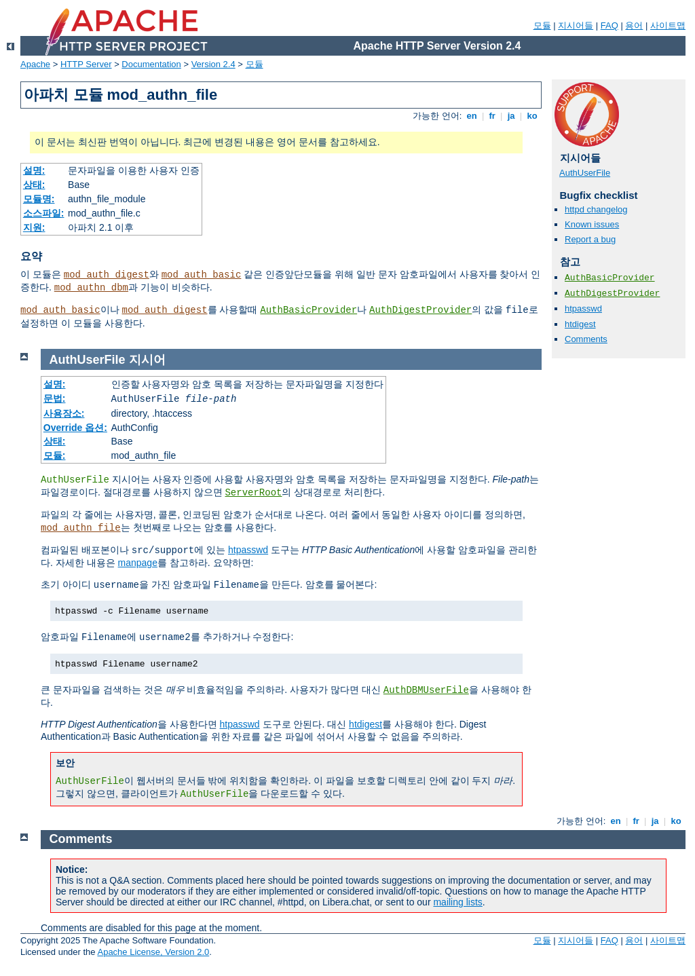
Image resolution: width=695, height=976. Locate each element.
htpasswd (583, 308)
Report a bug (590, 239)
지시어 (147, 360)
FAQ (609, 25)
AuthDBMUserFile (426, 690)
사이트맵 (667, 25)
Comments (586, 339)
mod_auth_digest (106, 274)
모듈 (542, 25)
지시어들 (575, 25)
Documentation (151, 64)
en (471, 116)
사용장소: (64, 413)
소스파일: (43, 213)
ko (532, 116)
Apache (35, 64)
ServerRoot (253, 492)
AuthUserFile (584, 173)
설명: (34, 170)
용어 (634, 25)
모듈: (54, 455)
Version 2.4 (213, 64)
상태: (34, 184)
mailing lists (457, 902)
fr (492, 116)
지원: (34, 227)
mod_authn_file (81, 528)
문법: (54, 398)
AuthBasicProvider (308, 310)
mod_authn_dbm (91, 287)
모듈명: (39, 198)
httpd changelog (596, 209)
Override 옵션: (75, 427)
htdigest (580, 324)
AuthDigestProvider (420, 310)
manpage (137, 562)
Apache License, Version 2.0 (153, 952)
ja (511, 116)
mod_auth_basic (202, 274)
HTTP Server (86, 64)
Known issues (592, 224)
